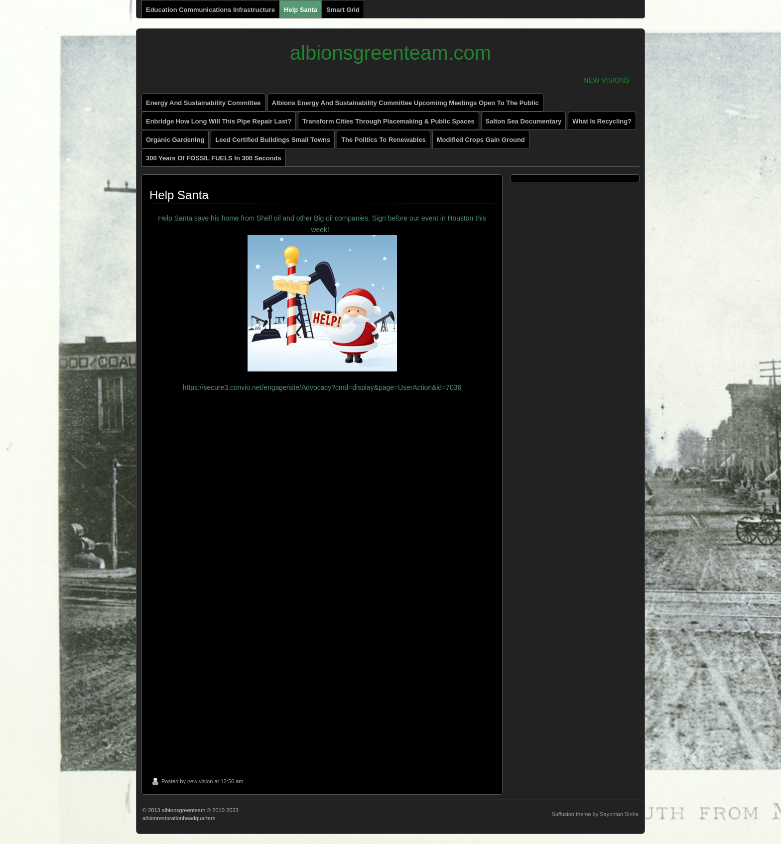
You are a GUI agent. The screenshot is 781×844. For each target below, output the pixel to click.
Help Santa (300, 9)
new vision (200, 781)
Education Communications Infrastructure (210, 9)
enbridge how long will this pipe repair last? (218, 121)
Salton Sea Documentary (524, 121)
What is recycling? (602, 121)
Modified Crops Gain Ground (481, 139)
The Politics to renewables (383, 139)
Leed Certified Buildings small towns (272, 139)
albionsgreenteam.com (390, 53)
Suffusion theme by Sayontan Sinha (595, 814)
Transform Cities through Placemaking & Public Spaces (388, 121)
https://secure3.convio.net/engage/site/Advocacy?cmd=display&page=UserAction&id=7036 (322, 387)
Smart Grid (343, 9)
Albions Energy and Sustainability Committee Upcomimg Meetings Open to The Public (405, 103)
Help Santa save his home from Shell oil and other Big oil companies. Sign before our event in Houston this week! (322, 292)
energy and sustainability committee (203, 103)
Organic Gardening (175, 139)
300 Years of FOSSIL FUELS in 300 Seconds (213, 158)
